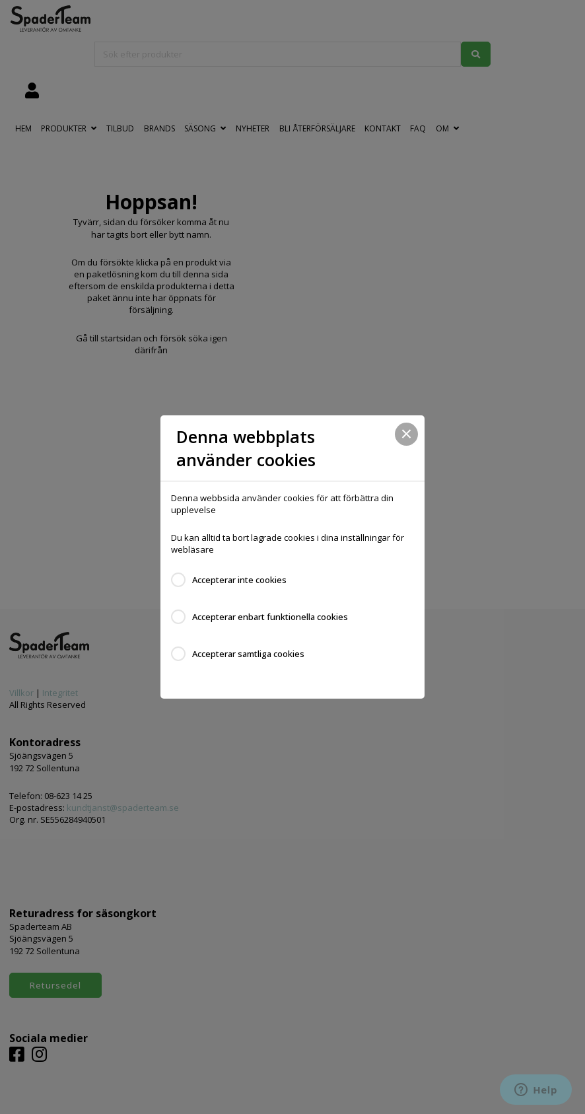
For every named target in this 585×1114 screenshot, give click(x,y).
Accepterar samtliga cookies (248, 654)
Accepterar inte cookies (239, 580)
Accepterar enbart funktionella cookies (270, 617)
